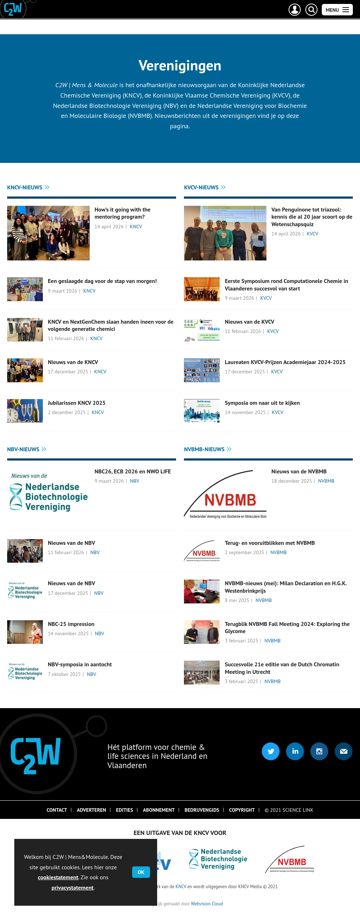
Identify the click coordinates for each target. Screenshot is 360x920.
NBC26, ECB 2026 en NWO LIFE (133, 471)
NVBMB (326, 481)
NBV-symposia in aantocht (80, 664)
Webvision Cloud (207, 903)
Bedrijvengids (202, 810)
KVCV (312, 233)
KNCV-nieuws (24, 187)
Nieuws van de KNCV (73, 361)
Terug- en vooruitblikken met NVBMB (270, 542)
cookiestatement (58, 877)
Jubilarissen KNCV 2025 (77, 402)
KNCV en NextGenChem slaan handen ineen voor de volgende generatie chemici (111, 325)
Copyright (242, 810)
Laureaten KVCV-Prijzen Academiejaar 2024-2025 (285, 361)
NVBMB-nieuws (204, 449)
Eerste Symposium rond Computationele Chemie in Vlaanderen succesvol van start (286, 284)
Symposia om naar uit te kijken (262, 402)
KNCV (136, 226)
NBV (134, 481)
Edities (124, 810)
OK (141, 872)
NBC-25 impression (71, 623)
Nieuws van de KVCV (249, 321)
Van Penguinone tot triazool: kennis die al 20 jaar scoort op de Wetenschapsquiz (311, 217)
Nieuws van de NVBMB (299, 471)
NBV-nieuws (23, 449)
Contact (57, 810)
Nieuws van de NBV (71, 542)
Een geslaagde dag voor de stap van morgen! (102, 280)
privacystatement (72, 887)
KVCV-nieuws (201, 187)
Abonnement (159, 810)
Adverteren (91, 810)
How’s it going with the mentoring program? (123, 213)
